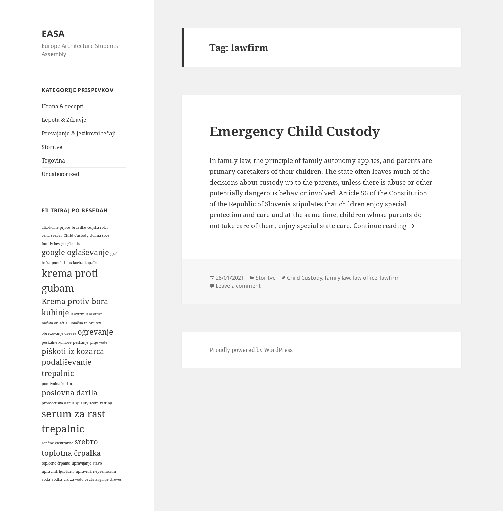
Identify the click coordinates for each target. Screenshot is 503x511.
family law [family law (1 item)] (51, 243)
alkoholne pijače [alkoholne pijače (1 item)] (56, 227)
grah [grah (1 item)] (114, 253)
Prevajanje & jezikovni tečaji (79, 133)
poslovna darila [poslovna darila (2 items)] (69, 392)
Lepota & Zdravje (64, 120)
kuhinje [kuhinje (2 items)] (55, 312)
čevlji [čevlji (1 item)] (89, 479)
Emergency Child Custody (294, 131)
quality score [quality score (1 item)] (87, 403)
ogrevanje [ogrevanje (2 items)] (95, 332)
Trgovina (53, 160)
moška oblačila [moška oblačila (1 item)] (54, 323)
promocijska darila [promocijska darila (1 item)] (58, 403)
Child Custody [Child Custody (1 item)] (76, 235)
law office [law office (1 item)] (94, 313)
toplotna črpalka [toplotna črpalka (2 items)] (71, 453)
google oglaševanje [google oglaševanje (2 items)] (75, 252)
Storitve (52, 147)
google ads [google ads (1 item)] (70, 243)
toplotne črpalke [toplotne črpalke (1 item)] (56, 463)
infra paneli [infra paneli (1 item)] (52, 262)
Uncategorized (60, 174)
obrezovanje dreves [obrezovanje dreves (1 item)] (59, 333)
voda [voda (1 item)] (46, 479)
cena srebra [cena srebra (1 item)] (52, 235)
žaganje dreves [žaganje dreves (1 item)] (108, 479)
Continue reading (384, 225)
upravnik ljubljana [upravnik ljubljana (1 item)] (58, 471)
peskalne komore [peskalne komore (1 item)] (57, 342)
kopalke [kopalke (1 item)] (91, 262)
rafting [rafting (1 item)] (106, 403)
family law (234, 160)
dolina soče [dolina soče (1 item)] (99, 235)
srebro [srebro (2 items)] (86, 442)
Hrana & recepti (63, 106)
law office (365, 277)
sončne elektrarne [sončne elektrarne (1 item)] (57, 443)
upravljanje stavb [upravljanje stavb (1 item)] (87, 463)
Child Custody (304, 277)
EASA (53, 33)
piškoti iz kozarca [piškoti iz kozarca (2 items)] (73, 351)
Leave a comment (238, 285)
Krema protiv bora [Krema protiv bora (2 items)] (75, 301)
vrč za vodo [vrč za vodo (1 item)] (73, 479)
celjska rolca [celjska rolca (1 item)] (97, 227)
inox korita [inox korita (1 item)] (73, 262)
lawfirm (390, 277)
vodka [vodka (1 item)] (57, 479)
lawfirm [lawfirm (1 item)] (77, 313)
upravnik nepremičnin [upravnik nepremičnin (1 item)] (96, 471)
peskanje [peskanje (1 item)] (80, 342)
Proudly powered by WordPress (251, 350)
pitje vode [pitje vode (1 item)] (98, 342)
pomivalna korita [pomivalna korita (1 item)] (57, 383)
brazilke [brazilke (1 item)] (79, 227)
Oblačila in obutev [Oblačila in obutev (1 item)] (85, 323)
